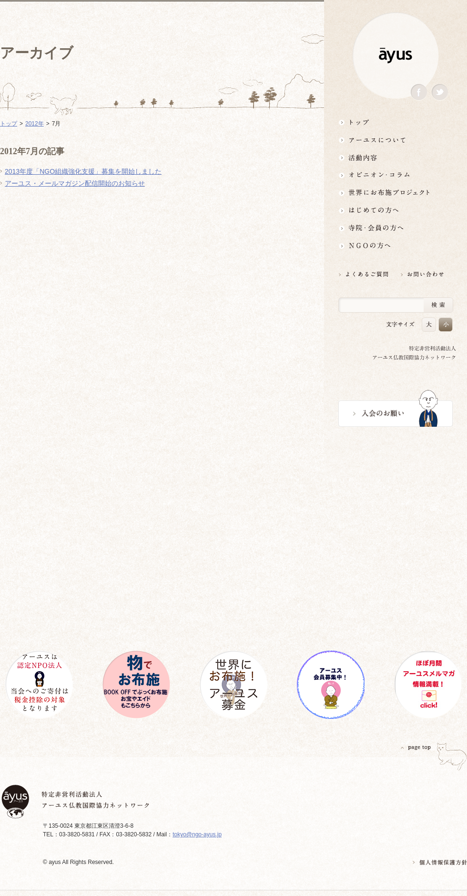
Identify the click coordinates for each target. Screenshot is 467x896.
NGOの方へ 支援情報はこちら (395, 245)
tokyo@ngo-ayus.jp (197, 834)
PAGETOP (416, 747)
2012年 (34, 123)
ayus (395, 55)
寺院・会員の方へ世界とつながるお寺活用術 (395, 228)
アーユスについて (395, 140)
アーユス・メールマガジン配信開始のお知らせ (75, 183)
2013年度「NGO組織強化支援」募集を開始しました (83, 171)
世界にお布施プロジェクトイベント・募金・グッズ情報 (395, 192)
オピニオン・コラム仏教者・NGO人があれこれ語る (395, 175)
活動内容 (395, 157)
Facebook (419, 92)
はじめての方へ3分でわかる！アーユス (395, 210)
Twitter (440, 92)
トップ (395, 122)
